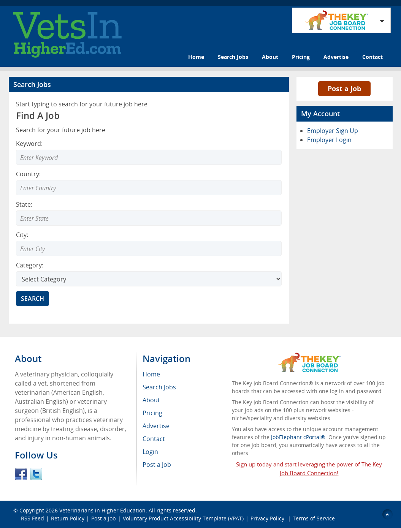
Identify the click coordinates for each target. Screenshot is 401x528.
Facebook (21, 474)
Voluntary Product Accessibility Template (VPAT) (183, 518)
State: (24, 204)
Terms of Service (314, 518)
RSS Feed (32, 518)
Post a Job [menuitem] (157, 464)
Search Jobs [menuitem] (159, 387)
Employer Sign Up (332, 130)
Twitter (36, 474)
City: (22, 235)
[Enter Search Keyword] (149, 157)
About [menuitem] (151, 400)
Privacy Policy (268, 518)
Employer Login (329, 140)
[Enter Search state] (149, 218)
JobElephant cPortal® (298, 437)
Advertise (336, 56)
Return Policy (67, 518)
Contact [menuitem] (154, 439)
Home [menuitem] (151, 374)
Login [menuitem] (150, 451)
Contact (372, 56)
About (270, 56)
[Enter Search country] (149, 187)
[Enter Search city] (149, 248)
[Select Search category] (149, 278)
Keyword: (29, 143)
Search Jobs (233, 56)
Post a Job (344, 88)
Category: (29, 265)
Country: (28, 174)
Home (196, 56)
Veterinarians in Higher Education (102, 510)
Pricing (301, 56)
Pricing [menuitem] (152, 413)
